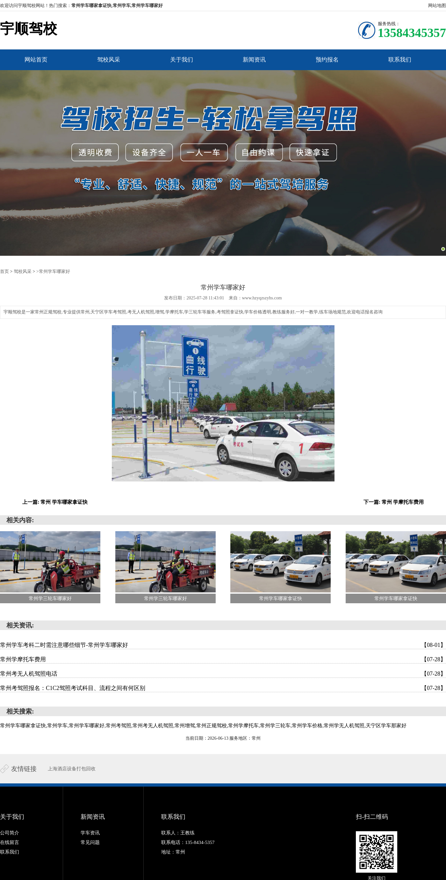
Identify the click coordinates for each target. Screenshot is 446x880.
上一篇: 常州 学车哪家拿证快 (55, 502)
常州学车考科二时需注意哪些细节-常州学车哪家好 (223, 645)
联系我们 (399, 59)
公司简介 (9, 832)
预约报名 (327, 59)
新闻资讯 (254, 59)
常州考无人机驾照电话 (223, 674)
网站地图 (437, 5)
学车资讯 (90, 832)
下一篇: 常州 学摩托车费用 (393, 502)
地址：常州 (173, 851)
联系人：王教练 (178, 832)
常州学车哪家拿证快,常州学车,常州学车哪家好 (117, 5)
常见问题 (90, 842)
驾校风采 (108, 59)
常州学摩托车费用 (223, 659)
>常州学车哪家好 (53, 271)
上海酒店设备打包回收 (72, 768)
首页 (4, 271)
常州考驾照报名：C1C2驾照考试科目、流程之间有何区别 (223, 688)
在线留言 (9, 842)
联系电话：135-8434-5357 (188, 842)
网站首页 (36, 59)
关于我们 (181, 59)
